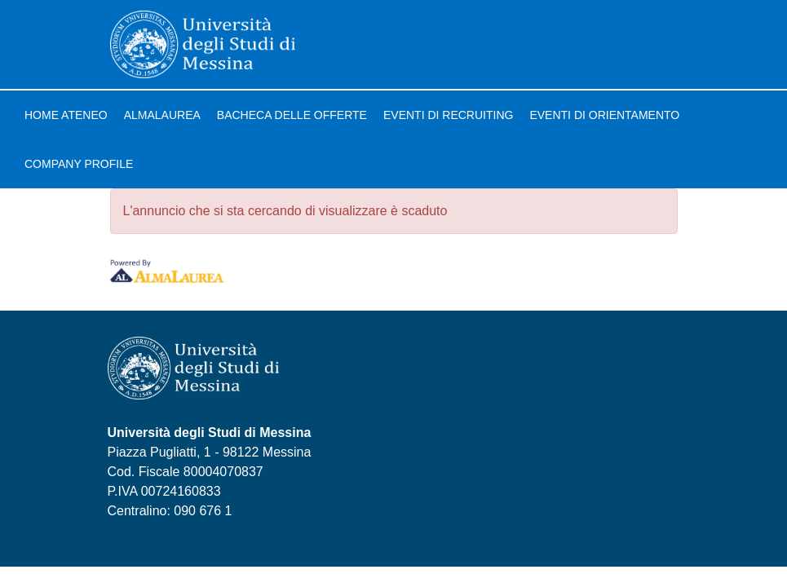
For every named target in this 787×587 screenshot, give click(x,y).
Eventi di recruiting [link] (448, 114)
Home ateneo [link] (66, 114)
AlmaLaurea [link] (162, 114)
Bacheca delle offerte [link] (292, 114)
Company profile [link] (78, 163)
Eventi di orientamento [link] (604, 114)
